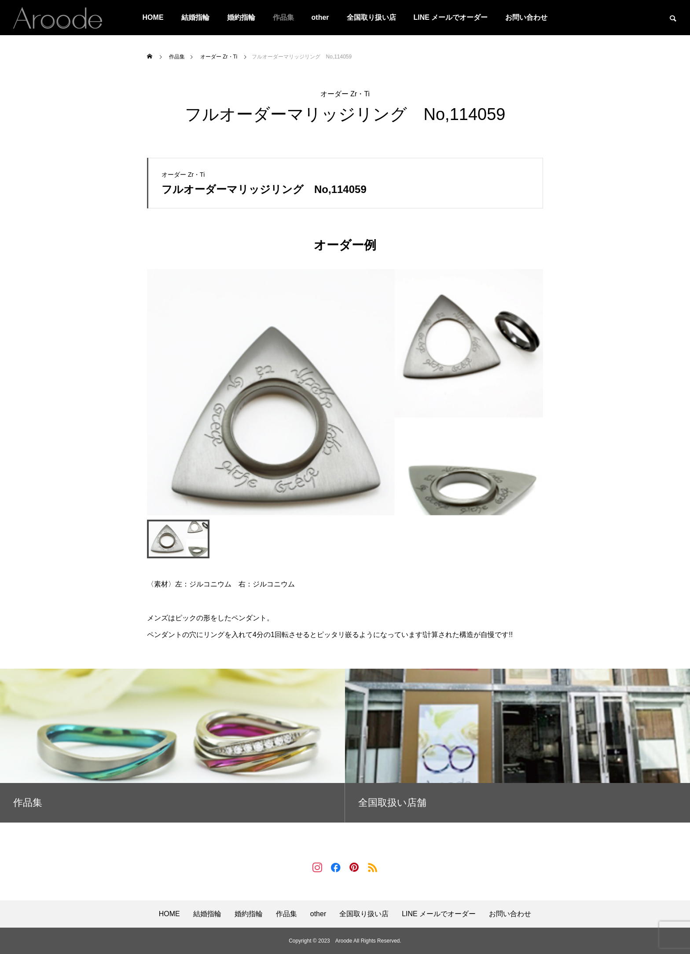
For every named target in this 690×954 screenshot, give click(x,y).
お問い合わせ (526, 17)
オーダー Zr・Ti (345, 94)
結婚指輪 (195, 17)
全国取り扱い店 (371, 17)
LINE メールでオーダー (451, 17)
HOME (153, 17)
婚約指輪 (241, 17)
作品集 (283, 17)
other (320, 17)
